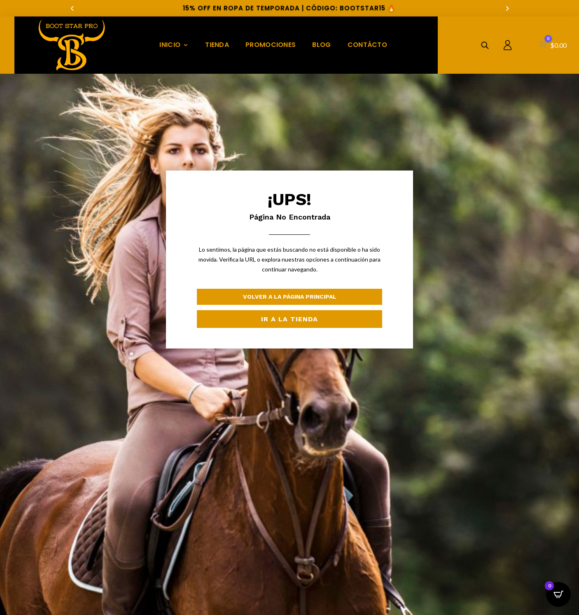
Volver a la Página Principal (289, 296)
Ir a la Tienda (289, 319)
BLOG (321, 44)
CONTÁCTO (367, 44)
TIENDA (217, 44)
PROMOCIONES (270, 44)
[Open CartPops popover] (558, 594)
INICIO (169, 44)
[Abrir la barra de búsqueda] (485, 45)
